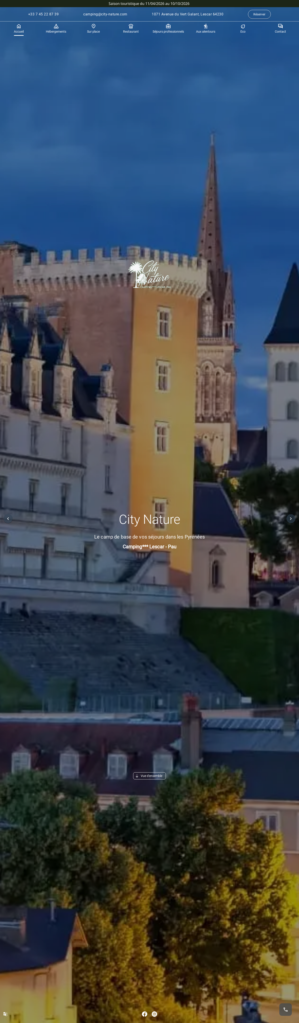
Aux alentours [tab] (205, 28)
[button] (8, 518)
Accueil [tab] (19, 28)
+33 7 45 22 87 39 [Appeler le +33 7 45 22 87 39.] (43, 14)
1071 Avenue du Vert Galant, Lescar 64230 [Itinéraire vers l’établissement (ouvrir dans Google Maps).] (187, 14)
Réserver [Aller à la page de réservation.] (259, 14)
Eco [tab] (243, 28)
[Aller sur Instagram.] (154, 1014)
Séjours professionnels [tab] (168, 28)
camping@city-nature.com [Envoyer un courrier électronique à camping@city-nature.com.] (105, 14)
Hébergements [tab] (56, 28)
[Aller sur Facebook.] (144, 1014)
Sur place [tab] (93, 28)
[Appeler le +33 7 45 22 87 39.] (285, 1009)
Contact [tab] (280, 28)
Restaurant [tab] (131, 28)
